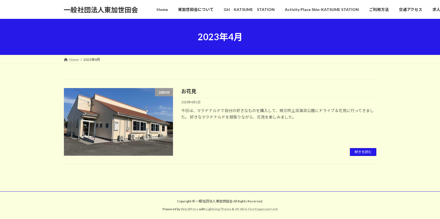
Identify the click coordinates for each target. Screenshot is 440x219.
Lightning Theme (218, 209)
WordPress (189, 209)
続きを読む (363, 152)
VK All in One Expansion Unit (256, 209)
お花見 (188, 91)
